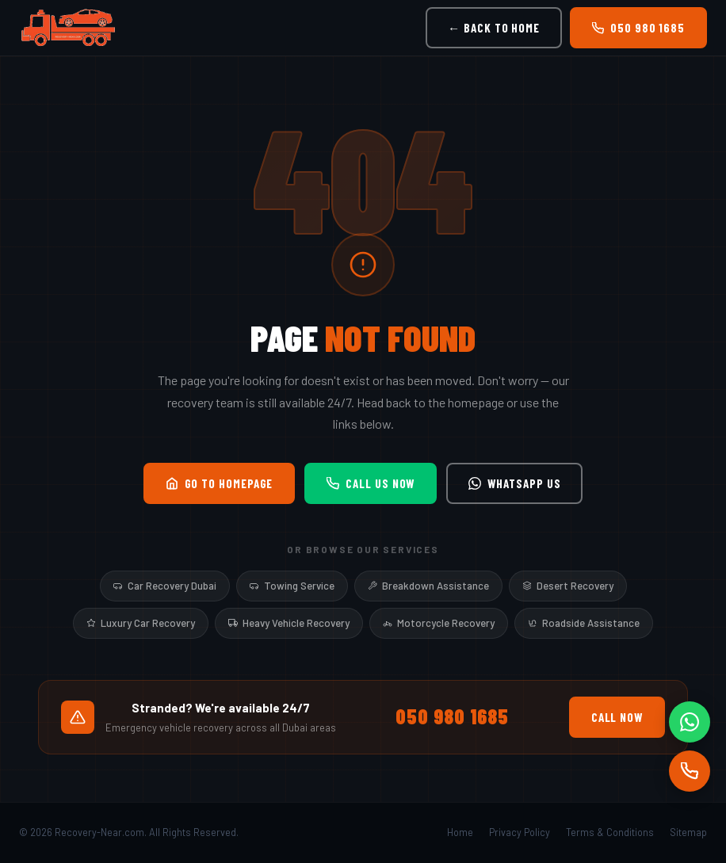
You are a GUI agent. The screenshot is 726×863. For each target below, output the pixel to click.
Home (460, 832)
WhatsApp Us (514, 483)
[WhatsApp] (689, 722)
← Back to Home (494, 28)
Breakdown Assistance (428, 585)
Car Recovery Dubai (164, 585)
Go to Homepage (219, 483)
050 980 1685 (638, 28)
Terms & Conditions (610, 832)
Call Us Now (371, 483)
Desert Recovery (567, 585)
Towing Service (292, 585)
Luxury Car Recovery (140, 623)
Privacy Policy (519, 832)
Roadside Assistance (584, 623)
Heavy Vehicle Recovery (289, 623)
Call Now (617, 717)
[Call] (689, 771)
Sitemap (688, 832)
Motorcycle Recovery (439, 623)
